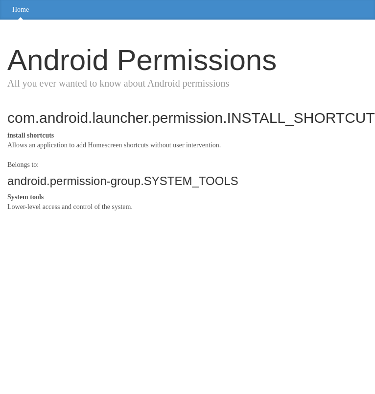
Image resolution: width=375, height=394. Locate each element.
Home (20, 9)
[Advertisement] (130, 290)
